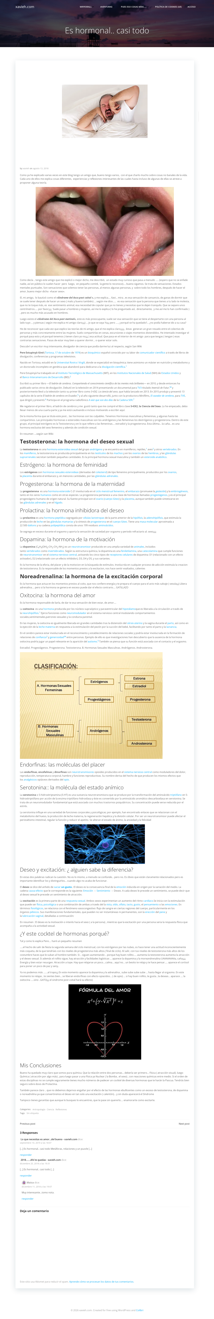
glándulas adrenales (106, 476)
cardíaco (148, 900)
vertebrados (170, 449)
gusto (137, 904)
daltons (32, 525)
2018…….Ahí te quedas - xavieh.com (41, 1160)
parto (170, 623)
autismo (92, 641)
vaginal (39, 916)
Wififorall (87, 6)
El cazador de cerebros (162, 395)
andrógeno (96, 449)
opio (66, 779)
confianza (41, 637)
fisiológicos (37, 908)
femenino (119, 491)
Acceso (192, 6)
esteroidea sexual (68, 449)
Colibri (139, 1310)
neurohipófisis (30, 613)
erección (150, 912)
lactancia (171, 626)
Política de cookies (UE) (168, 6)
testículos (100, 453)
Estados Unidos (170, 373)
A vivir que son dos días (101, 400)
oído (115, 904)
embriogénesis (179, 491)
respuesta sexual (75, 900)
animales (139, 546)
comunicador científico (152, 352)
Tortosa (49, 352)
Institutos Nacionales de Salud (134, 373)
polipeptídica (58, 525)
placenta (27, 476)
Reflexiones (61, 1109)
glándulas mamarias (62, 521)
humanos (46, 495)
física (39, 904)
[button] (104, 111)
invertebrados (56, 551)
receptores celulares (121, 554)
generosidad (57, 637)
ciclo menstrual (104, 491)
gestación (160, 491)
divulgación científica (113, 366)
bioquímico (94, 352)
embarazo (134, 491)
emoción (121, 887)
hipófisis (138, 517)
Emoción (88, 890)
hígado (58, 502)
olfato (122, 904)
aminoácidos (106, 525)
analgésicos (30, 779)
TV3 (139, 387)
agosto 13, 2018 (40, 168)
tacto (130, 904)
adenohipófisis (154, 517)
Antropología (39, 1109)
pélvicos (34, 912)
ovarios (136, 453)
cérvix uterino (135, 623)
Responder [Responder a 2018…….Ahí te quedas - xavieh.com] (26, 1175)
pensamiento (151, 904)
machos (118, 453)
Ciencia (50, 1109)
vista (109, 904)
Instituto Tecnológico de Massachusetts (80, 373)
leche (40, 521)
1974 (77, 352)
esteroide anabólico (155, 457)
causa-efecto (36, 890)
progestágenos (158, 495)
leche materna (47, 626)
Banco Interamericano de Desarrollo (42, 377)
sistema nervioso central (63, 554)
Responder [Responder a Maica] (28, 1198)
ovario (99, 498)
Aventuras (107, 6)
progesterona (98, 521)
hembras (153, 453)
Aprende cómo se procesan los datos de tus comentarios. (101, 1281)
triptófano (176, 794)
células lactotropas (93, 517)
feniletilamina (128, 551)
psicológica (50, 904)
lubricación (28, 916)
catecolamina (149, 551)
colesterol (101, 472)
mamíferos (30, 453)
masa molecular (149, 521)
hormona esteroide (59, 491)
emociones (171, 904)
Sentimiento (103, 890)
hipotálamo (129, 609)
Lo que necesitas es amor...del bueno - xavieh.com (49, 1139)
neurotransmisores (83, 772)
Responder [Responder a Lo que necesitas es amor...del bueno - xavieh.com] (26, 1154)
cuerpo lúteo (111, 498)
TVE (183, 395)
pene (162, 912)
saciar (63, 887)
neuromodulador (76, 613)
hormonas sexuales (54, 472)
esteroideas (72, 472)
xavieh (26, 168)
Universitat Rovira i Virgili (71, 362)
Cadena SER (126, 400)
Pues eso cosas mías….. (135, 6)
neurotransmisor (81, 546)
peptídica (60, 517)
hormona (52, 449)
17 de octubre (63, 352)
